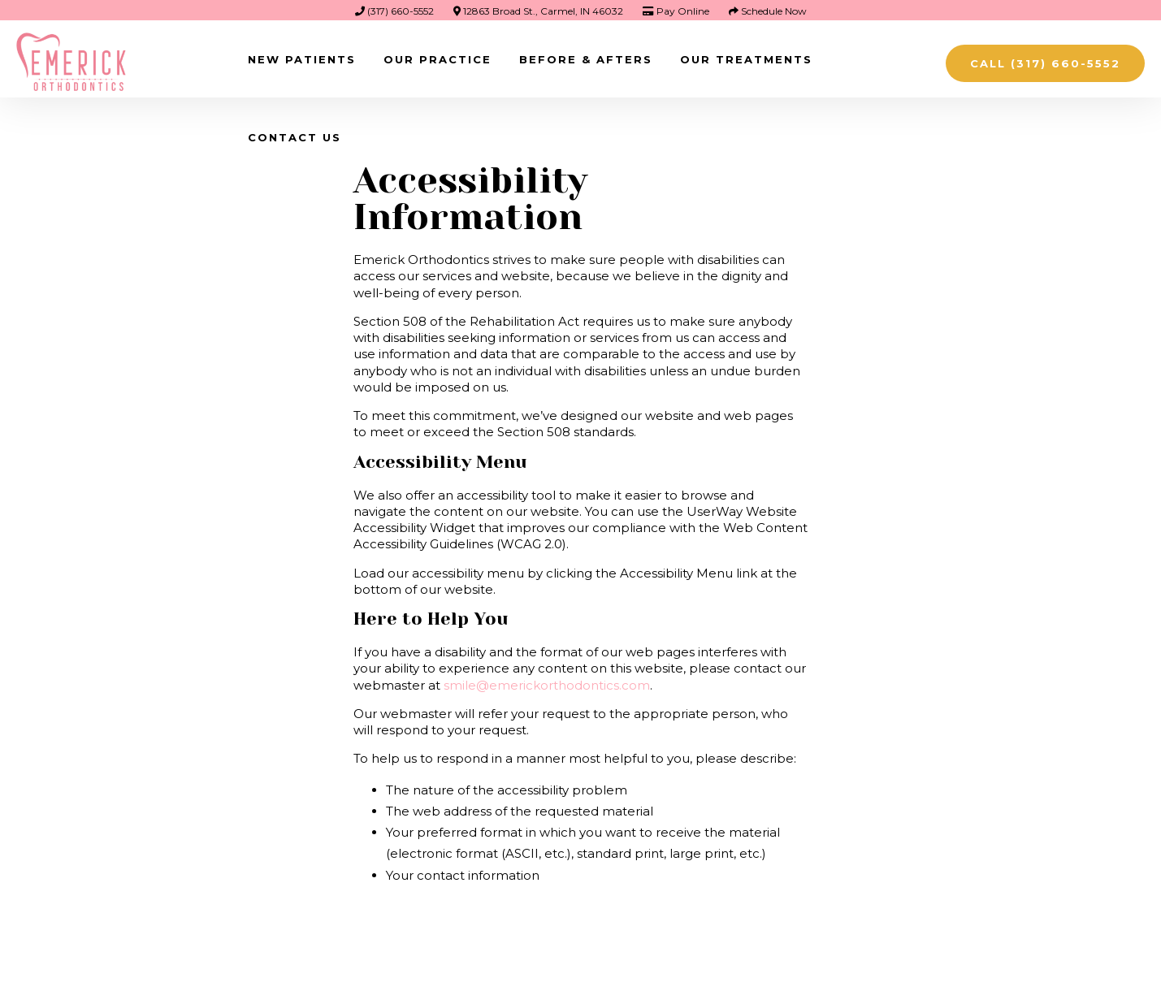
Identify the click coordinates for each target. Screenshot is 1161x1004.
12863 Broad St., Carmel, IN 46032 (538, 11)
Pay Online (676, 11)
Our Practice (437, 59)
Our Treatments (746, 59)
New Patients (302, 59)
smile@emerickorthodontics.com (547, 685)
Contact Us (294, 137)
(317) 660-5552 (394, 11)
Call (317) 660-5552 (1045, 63)
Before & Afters (585, 59)
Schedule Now (768, 11)
